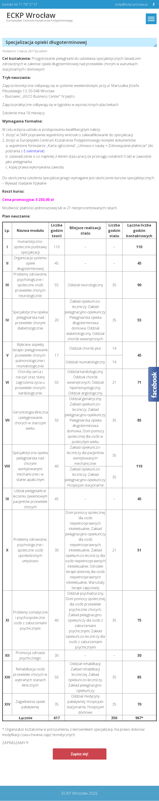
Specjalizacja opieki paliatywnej (32, 771)
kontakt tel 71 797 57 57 (19, 4)
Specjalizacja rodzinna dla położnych (121, 771)
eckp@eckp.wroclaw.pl (131, 4)
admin (43, 51)
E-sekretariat (33, 151)
